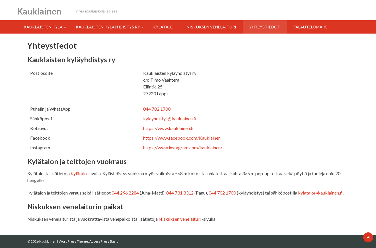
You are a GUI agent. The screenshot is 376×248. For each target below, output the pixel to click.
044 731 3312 (180, 192)
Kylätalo (163, 26)
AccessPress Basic (103, 241)
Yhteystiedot (264, 26)
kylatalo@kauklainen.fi (320, 192)
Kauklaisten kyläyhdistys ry (108, 26)
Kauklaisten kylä (43, 26)
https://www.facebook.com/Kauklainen (182, 137)
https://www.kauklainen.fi (168, 128)
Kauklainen (39, 11)
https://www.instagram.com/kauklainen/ (182, 147)
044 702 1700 (156, 108)
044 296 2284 (125, 192)
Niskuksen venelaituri (211, 26)
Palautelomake (310, 26)
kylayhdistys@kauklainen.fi (169, 118)
